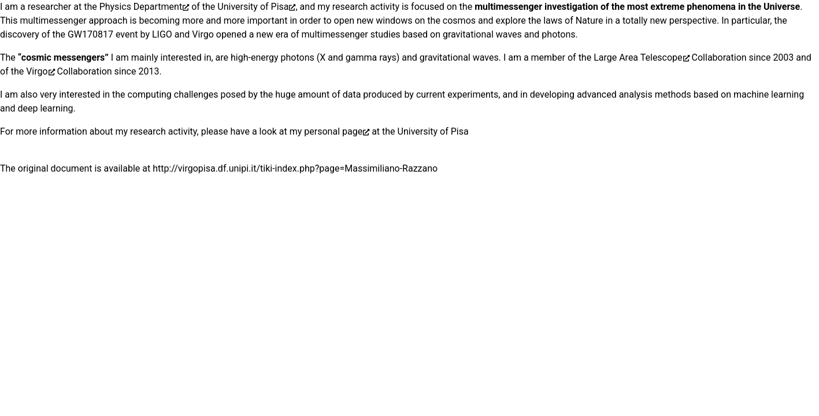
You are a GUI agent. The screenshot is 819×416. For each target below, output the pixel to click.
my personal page (326, 131)
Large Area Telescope (638, 57)
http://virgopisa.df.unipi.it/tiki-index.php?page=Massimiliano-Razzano (295, 168)
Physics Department (141, 6)
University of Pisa (252, 6)
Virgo (36, 71)
